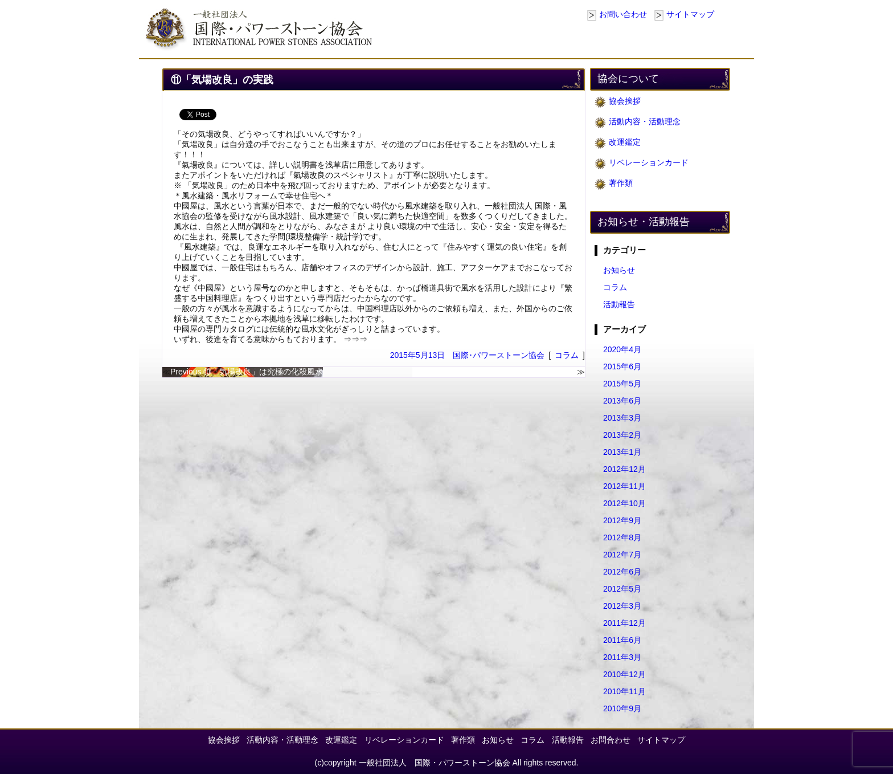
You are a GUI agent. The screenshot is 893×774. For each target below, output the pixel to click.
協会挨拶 (625, 100)
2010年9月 (622, 708)
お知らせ (619, 270)
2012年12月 (624, 469)
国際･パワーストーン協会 (498, 355)
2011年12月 (624, 623)
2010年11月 (624, 691)
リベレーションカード (649, 162)
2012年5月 (622, 588)
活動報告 (619, 304)
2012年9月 (622, 520)
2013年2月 (622, 434)
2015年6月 (622, 366)
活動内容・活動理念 (645, 121)
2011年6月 (622, 640)
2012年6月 (622, 571)
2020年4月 (622, 349)
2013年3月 (622, 417)
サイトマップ (690, 14)
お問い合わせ (623, 14)
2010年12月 (624, 674)
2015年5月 (622, 383)
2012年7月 (622, 554)
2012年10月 (624, 503)
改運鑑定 (625, 141)
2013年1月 (622, 452)
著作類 (621, 183)
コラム (567, 355)
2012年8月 (622, 537)
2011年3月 (622, 657)
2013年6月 (622, 400)
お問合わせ (610, 739)
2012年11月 (624, 486)
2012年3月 (622, 605)
